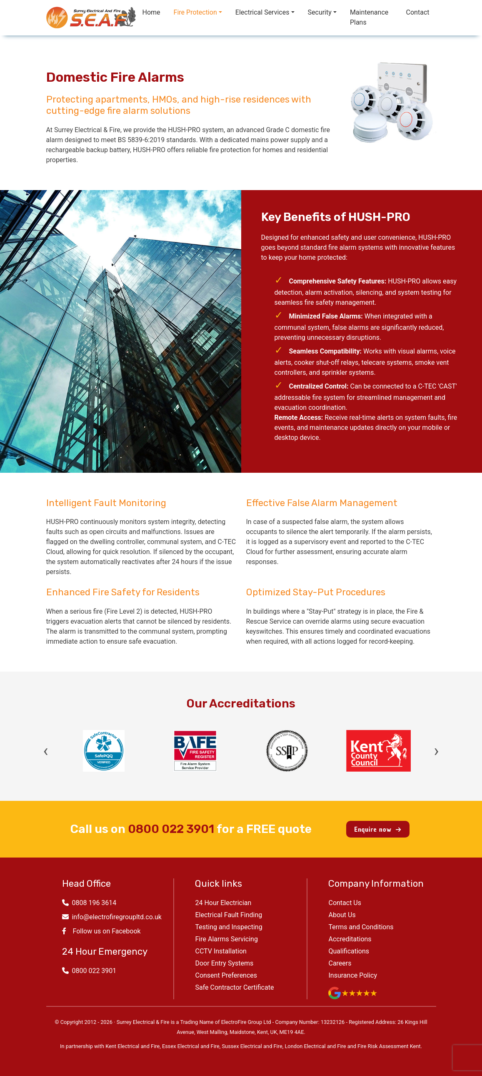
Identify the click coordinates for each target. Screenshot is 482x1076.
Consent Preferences (226, 975)
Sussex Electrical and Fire (252, 1046)
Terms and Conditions (360, 927)
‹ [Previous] (45, 750)
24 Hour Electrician (223, 903)
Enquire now (378, 829)
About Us (341, 915)
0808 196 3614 (89, 903)
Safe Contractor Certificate (234, 987)
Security (320, 12)
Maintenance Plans (369, 17)
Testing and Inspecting (228, 927)
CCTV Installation (220, 951)
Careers (339, 963)
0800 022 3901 (171, 829)
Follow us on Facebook (101, 931)
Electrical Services (262, 12)
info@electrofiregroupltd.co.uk (112, 917)
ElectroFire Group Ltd (246, 1022)
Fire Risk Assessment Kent (389, 1046)
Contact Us (344, 903)
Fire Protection (195, 12)
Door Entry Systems (224, 963)
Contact (418, 12)
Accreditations (349, 939)
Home (151, 12)
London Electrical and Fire (315, 1046)
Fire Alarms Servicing (226, 939)
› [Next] (436, 750)
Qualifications (348, 951)
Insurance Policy (352, 975)
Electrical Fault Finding (228, 915)
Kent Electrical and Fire (132, 1046)
